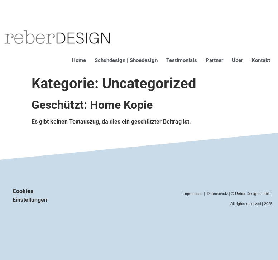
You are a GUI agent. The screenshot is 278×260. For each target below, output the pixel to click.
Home (79, 60)
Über (237, 60)
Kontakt (260, 60)
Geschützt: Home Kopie (92, 105)
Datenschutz (217, 193)
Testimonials (181, 60)
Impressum (192, 193)
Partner (214, 60)
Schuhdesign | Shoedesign (126, 60)
